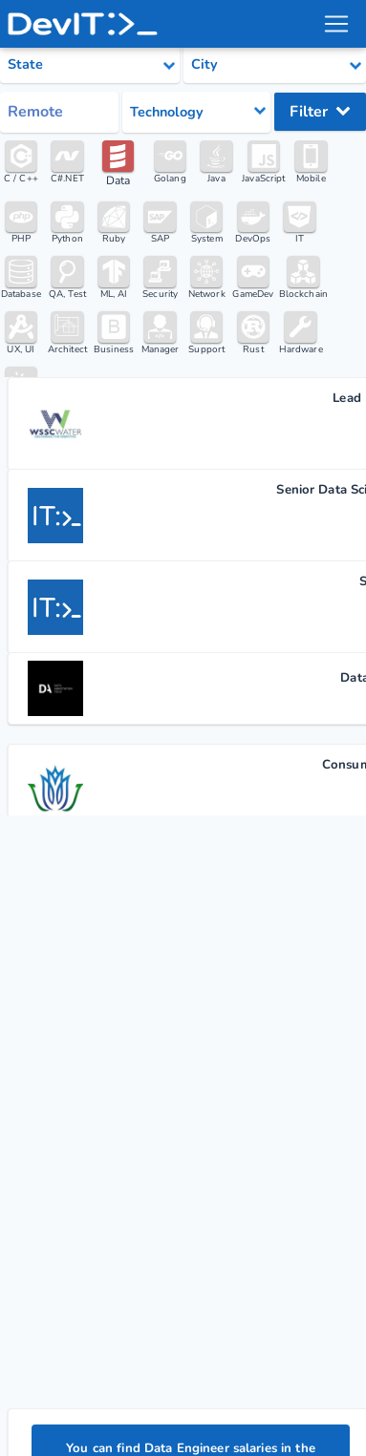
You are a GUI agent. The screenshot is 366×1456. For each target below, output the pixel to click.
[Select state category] (90, 65)
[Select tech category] (196, 112)
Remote (35, 111)
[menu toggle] (336, 24)
